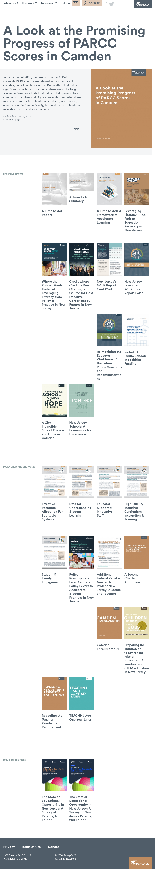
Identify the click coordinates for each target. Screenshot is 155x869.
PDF (76, 129)
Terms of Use (31, 846)
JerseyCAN (134, 9)
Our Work (27, 12)
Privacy (9, 846)
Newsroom (46, 12)
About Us (8, 12)
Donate (53, 846)
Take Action (68, 12)
